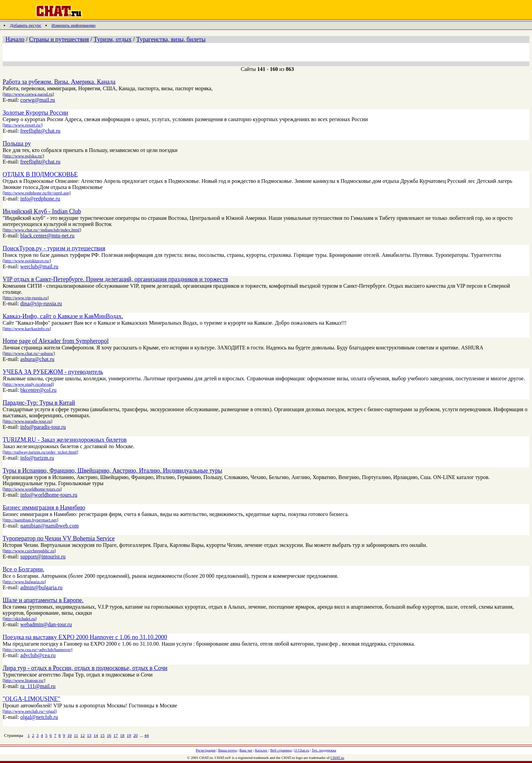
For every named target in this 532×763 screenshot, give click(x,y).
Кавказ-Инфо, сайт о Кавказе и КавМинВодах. (63, 316)
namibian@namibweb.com (49, 526)
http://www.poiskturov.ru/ (27, 260)
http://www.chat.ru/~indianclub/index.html (41, 229)
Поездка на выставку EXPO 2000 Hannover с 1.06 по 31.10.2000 (85, 637)
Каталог (261, 750)
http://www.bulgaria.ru (24, 581)
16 (109, 735)
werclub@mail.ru (39, 266)
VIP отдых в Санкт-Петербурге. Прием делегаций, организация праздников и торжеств (115, 279)
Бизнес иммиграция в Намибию (44, 507)
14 (96, 735)
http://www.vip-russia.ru (25, 297)
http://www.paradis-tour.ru (27, 421)
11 (76, 735)
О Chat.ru (301, 750)
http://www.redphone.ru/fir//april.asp (36, 192)
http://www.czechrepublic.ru (29, 550)
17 (115, 735)
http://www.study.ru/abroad (28, 384)
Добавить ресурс (25, 25)
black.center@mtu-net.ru (47, 236)
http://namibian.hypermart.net (30, 519)
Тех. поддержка (324, 750)
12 (82, 735)
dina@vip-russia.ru (41, 303)
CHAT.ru (337, 758)
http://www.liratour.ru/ (24, 680)
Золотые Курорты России (35, 112)
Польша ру (17, 143)
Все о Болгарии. (23, 569)
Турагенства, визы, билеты (171, 39)
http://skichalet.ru (19, 618)
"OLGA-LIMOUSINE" (31, 698)
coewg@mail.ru (37, 100)
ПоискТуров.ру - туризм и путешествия (54, 248)
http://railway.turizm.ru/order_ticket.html (40, 452)
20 (135, 735)
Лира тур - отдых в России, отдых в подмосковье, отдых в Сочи (85, 668)
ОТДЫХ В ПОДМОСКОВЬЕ (40, 174)
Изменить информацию (74, 25)
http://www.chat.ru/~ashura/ (29, 353)
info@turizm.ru (37, 458)
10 (69, 735)
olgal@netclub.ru (39, 717)
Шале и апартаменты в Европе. (43, 600)
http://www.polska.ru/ (23, 155)
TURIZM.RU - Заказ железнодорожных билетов (65, 439)
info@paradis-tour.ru (43, 427)
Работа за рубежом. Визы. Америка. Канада (59, 81)
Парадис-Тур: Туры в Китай (39, 402)
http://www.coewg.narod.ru (28, 94)
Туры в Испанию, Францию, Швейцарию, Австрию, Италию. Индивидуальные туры (112, 470)
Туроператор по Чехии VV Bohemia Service (59, 538)
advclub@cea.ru (38, 655)
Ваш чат (246, 750)
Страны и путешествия (59, 39)
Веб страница (281, 750)
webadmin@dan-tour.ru (46, 624)
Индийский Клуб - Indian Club (42, 211)
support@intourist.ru (42, 556)
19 (129, 735)
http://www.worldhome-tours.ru (32, 489)
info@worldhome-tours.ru (48, 495)
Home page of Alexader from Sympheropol (56, 341)
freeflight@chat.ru (40, 131)
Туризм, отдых (113, 39)
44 (146, 735)
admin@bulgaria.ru (41, 587)
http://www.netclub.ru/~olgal (29, 711)
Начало (14, 39)
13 (89, 735)
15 (102, 735)
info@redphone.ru (40, 199)
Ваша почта (227, 750)
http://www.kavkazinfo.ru (26, 328)
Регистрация (205, 750)
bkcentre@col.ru (38, 390)
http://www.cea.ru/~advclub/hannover (37, 649)
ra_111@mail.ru (38, 686)
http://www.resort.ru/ (22, 125)
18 (122, 735)
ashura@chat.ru (37, 359)
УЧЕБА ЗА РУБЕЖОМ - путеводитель (53, 371)
